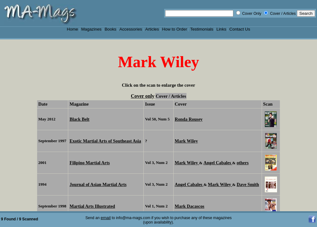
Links (221, 29)
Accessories (131, 29)
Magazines (91, 29)
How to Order (174, 29)
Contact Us (239, 29)
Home (72, 29)
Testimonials (202, 29)
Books (110, 29)
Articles (152, 29)
